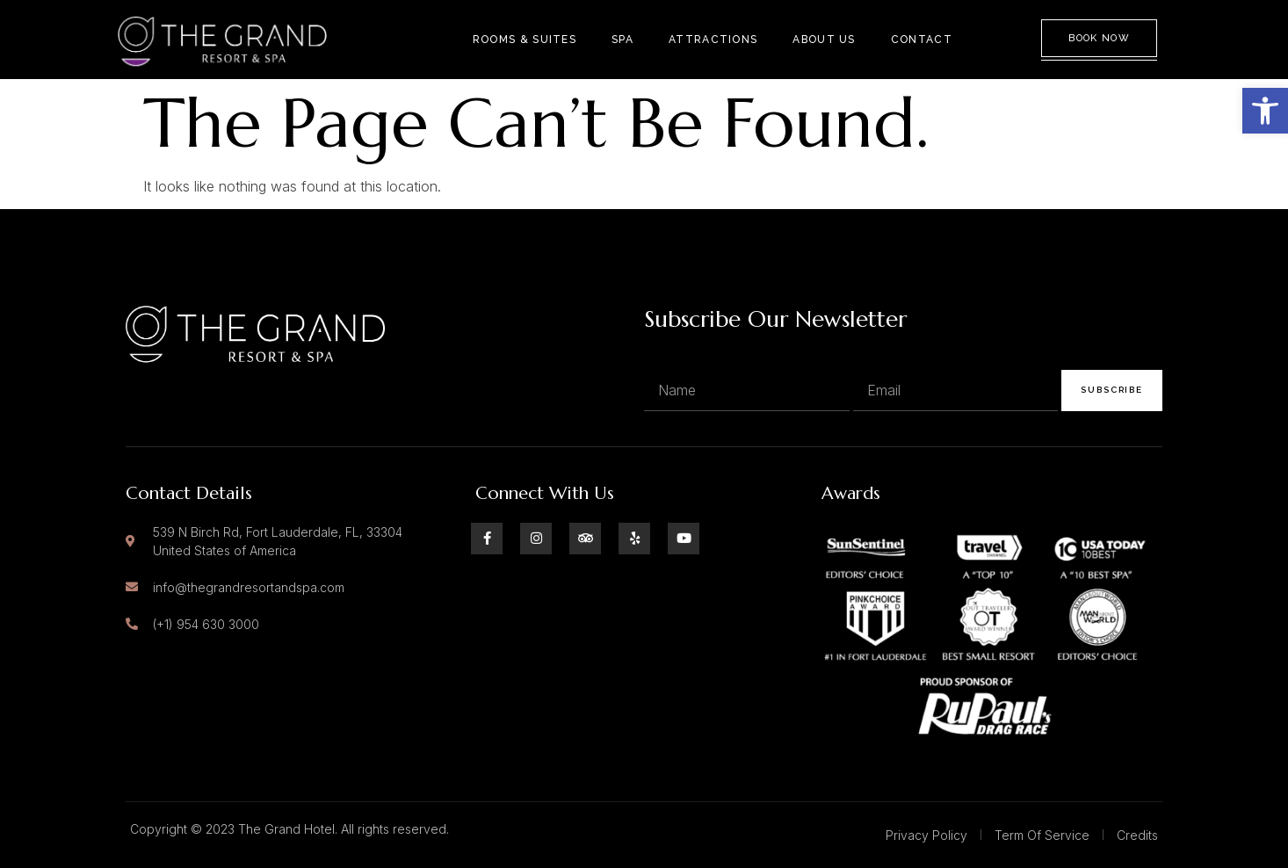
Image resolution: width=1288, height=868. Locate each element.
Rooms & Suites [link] (524, 39)
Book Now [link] (1098, 38)
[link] (1265, 111)
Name (664, 351)
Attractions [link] (713, 39)
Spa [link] (622, 39)
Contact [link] (921, 39)
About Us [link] (823, 39)
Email (872, 351)
